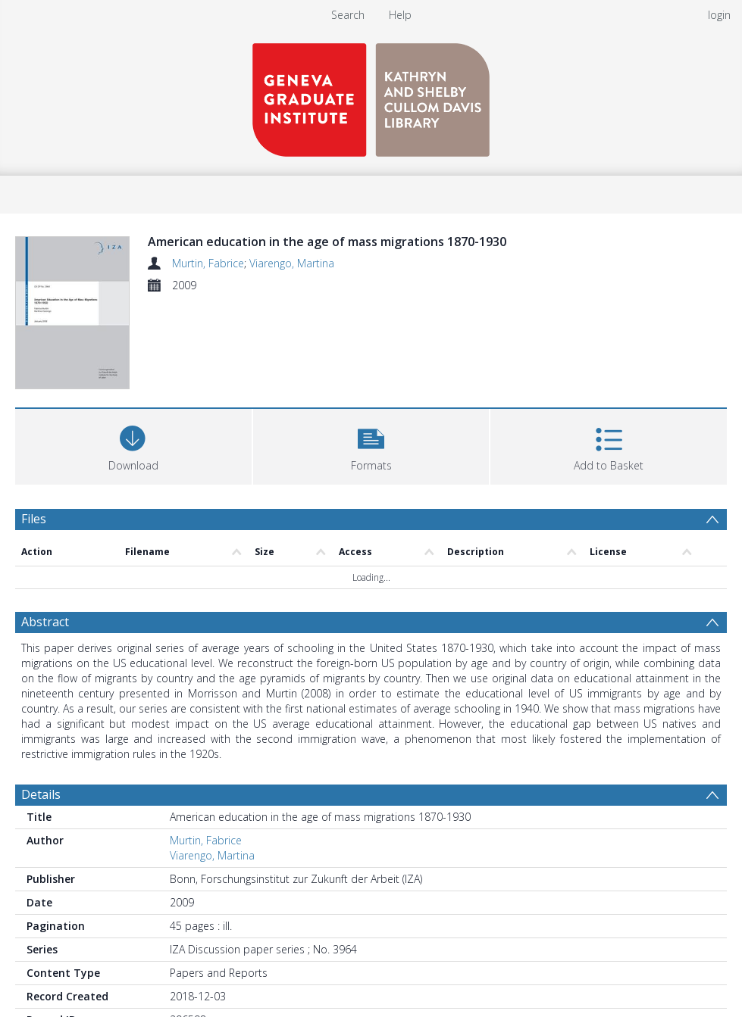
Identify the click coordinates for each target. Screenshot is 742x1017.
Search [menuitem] (348, 15)
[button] (371, 445)
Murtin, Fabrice (208, 263)
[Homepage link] (370, 96)
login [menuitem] (719, 15)
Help (400, 15)
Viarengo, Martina (291, 263)
